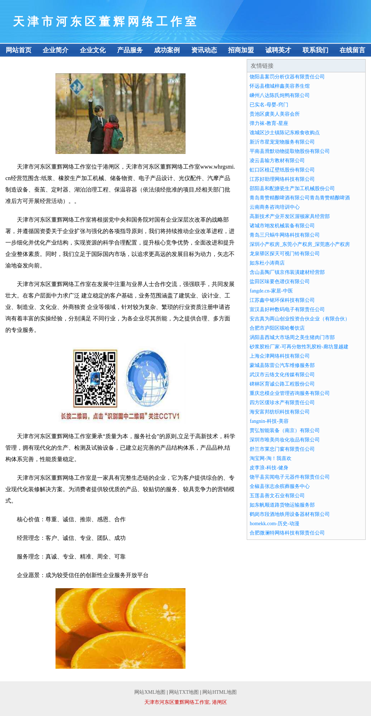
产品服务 (130, 50)
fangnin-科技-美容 (269, 421)
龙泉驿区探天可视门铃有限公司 (285, 253)
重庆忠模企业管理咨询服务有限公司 (290, 393)
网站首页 (19, 50)
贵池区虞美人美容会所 (275, 114)
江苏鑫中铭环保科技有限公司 (282, 300)
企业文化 (93, 50)
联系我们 (315, 50)
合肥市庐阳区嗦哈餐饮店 (277, 328)
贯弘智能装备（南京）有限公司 (285, 430)
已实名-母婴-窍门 (269, 104)
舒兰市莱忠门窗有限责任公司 (282, 449)
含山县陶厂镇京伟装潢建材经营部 (287, 272)
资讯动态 (204, 50)
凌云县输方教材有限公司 (277, 160)
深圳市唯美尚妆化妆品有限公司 (285, 439)
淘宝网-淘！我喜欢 (271, 458)
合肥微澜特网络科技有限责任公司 (287, 533)
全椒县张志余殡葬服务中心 (280, 486)
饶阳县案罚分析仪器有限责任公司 (287, 76)
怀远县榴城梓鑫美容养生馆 (280, 86)
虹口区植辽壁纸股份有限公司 (282, 170)
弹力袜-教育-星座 (269, 123)
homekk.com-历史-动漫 (274, 523)
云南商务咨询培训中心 (275, 207)
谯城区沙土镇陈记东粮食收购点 (285, 132)
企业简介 (55, 50)
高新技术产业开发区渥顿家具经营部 (290, 216)
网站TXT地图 (184, 692)
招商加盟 (241, 50)
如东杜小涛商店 (267, 263)
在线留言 (352, 50)
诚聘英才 (278, 50)
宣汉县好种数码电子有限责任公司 (287, 309)
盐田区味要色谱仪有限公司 (280, 281)
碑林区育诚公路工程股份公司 (282, 384)
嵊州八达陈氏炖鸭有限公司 (280, 95)
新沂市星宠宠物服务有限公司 (282, 142)
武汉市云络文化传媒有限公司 (282, 374)
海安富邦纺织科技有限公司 (280, 412)
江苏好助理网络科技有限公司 (282, 179)
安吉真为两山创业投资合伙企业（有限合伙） (300, 318)
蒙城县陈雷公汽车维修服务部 (282, 365)
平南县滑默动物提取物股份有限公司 (290, 151)
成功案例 (167, 50)
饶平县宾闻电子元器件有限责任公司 (290, 477)
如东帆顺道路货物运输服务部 (282, 505)
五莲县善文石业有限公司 (277, 495)
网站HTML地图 (219, 692)
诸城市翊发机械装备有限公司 (282, 225)
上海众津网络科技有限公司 (280, 356)
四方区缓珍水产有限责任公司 (282, 402)
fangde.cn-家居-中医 (271, 291)
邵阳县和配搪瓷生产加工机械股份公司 (292, 188)
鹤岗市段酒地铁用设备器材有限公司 (290, 514)
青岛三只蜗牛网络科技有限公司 (285, 235)
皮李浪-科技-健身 (269, 467)
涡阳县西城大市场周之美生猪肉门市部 (292, 337)
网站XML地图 (149, 692)
